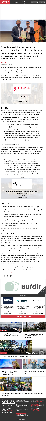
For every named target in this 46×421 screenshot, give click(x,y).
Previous (1, 306)
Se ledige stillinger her (23, 316)
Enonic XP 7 (9, 410)
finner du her (10, 272)
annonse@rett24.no (35, 405)
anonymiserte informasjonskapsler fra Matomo (22, 413)
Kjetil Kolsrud (3, 62)
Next (44, 306)
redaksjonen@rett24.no (36, 404)
